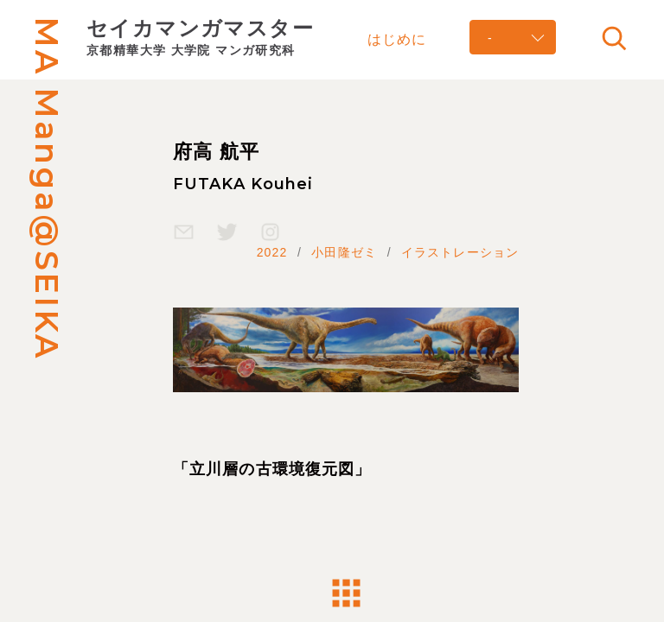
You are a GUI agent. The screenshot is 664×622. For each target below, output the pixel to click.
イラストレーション (460, 252)
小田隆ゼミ (344, 252)
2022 (272, 252)
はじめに (396, 39)
